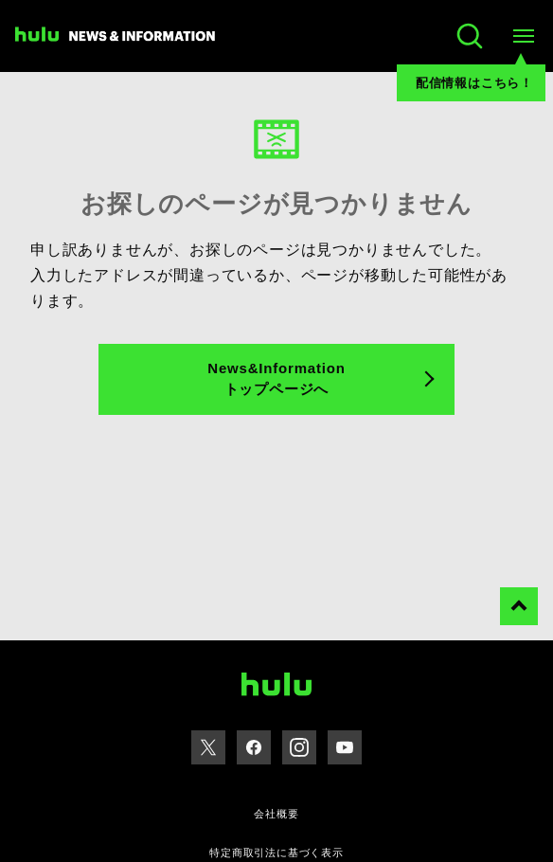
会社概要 (276, 813)
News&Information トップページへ (276, 379)
